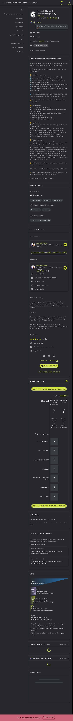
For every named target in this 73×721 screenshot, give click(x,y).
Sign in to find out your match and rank (49, 389)
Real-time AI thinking (13, 50)
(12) (56, 18)
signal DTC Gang (49, 366)
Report (61, 4)
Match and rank (16, 29)
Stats (21, 42)
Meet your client (16, 25)
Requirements (17, 21)
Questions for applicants (12, 37)
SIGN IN (41, 41)
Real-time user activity (13, 46)
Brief (21, 10)
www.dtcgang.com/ (49, 361)
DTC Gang (41, 16)
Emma (39, 22)
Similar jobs (18, 54)
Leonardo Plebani (41, 243)
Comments (18, 33)
